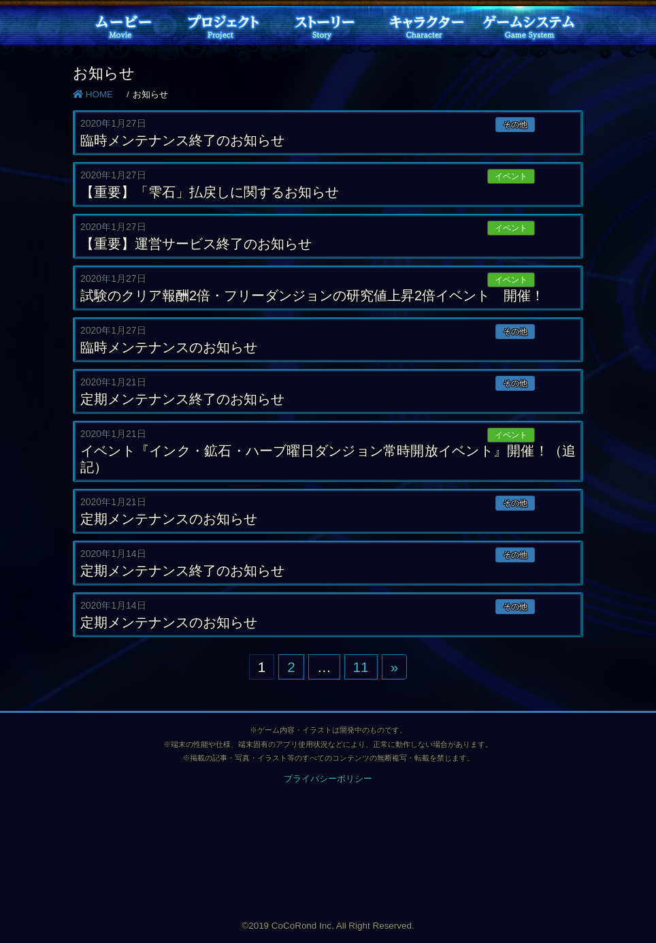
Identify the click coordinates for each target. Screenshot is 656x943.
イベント (511, 176)
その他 (515, 124)
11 (361, 667)
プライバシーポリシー (328, 778)
